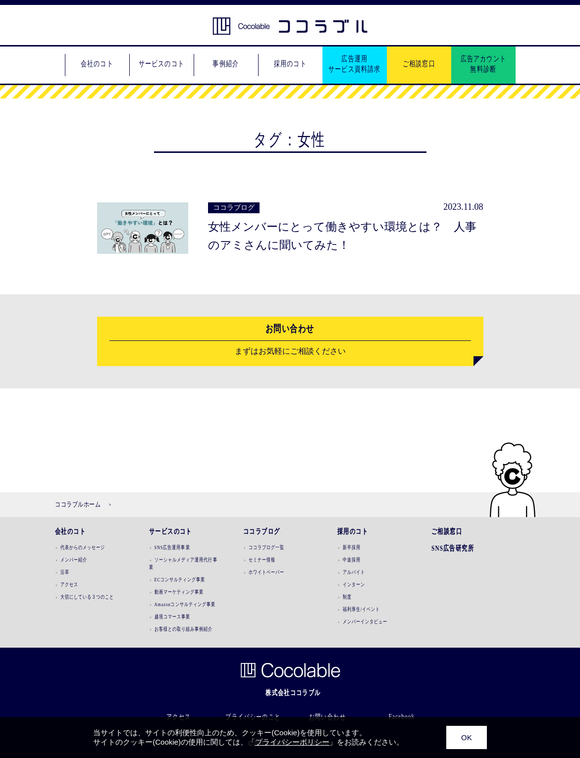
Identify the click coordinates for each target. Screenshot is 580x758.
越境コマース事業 (172, 616)
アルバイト (353, 572)
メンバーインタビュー (364, 621)
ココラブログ (261, 531)
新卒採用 (351, 547)
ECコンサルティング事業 (179, 579)
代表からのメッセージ (82, 547)
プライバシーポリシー (292, 742)
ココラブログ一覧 (266, 547)
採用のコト (352, 531)
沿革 (64, 572)
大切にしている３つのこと (87, 597)
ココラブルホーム (78, 504)
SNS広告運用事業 (172, 547)
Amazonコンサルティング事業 (184, 604)
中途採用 (351, 560)
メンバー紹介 (73, 560)
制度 (346, 597)
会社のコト (70, 531)
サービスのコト (170, 531)
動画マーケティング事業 (179, 592)
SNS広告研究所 (452, 548)
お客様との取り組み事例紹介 (183, 629)
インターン (353, 584)
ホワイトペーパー (266, 572)
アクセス (69, 584)
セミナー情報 (261, 560)
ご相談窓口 (446, 531)
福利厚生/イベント (361, 609)
